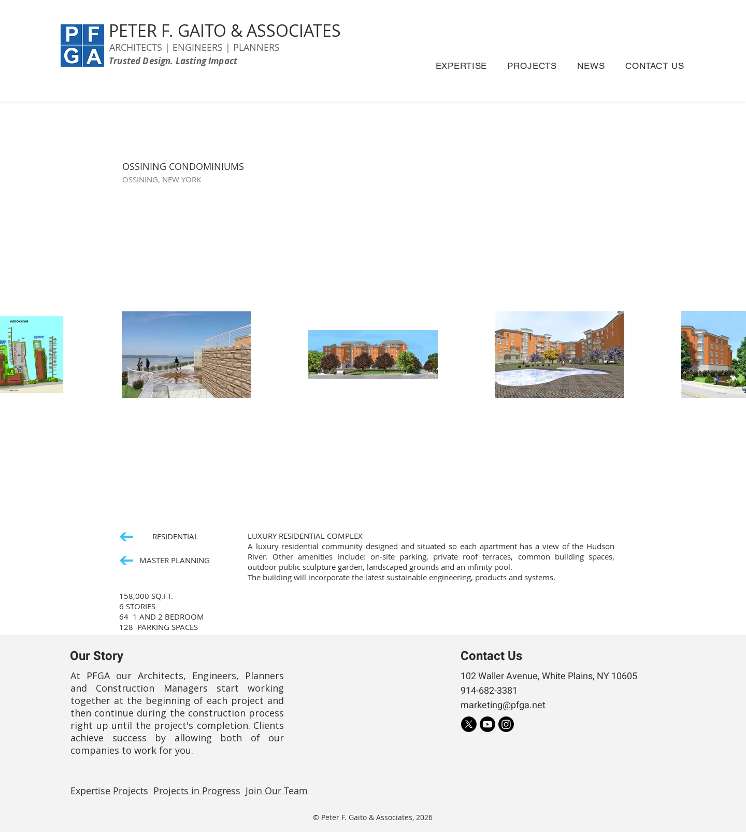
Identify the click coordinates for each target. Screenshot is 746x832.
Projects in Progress (196, 790)
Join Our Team (277, 790)
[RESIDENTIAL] (159, 536)
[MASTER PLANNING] (166, 560)
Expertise (90, 790)
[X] (469, 724)
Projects (130, 790)
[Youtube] (487, 724)
